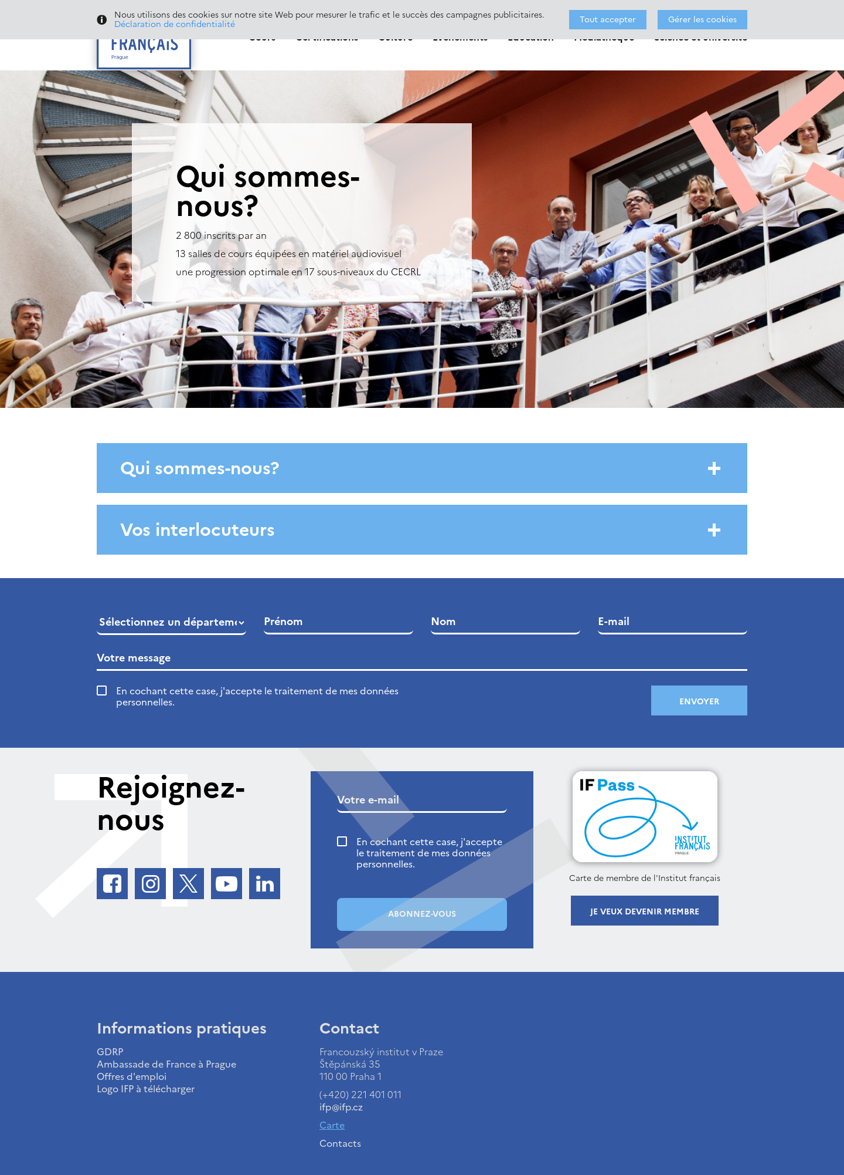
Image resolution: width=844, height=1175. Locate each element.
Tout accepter (608, 19)
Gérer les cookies (702, 19)
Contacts (340, 1143)
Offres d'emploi (131, 1076)
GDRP (110, 1052)
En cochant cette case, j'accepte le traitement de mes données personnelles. (257, 697)
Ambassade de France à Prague (166, 1064)
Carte (332, 1125)
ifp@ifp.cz (341, 1107)
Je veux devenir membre (644, 912)
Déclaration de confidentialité (174, 24)
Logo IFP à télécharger (146, 1089)
